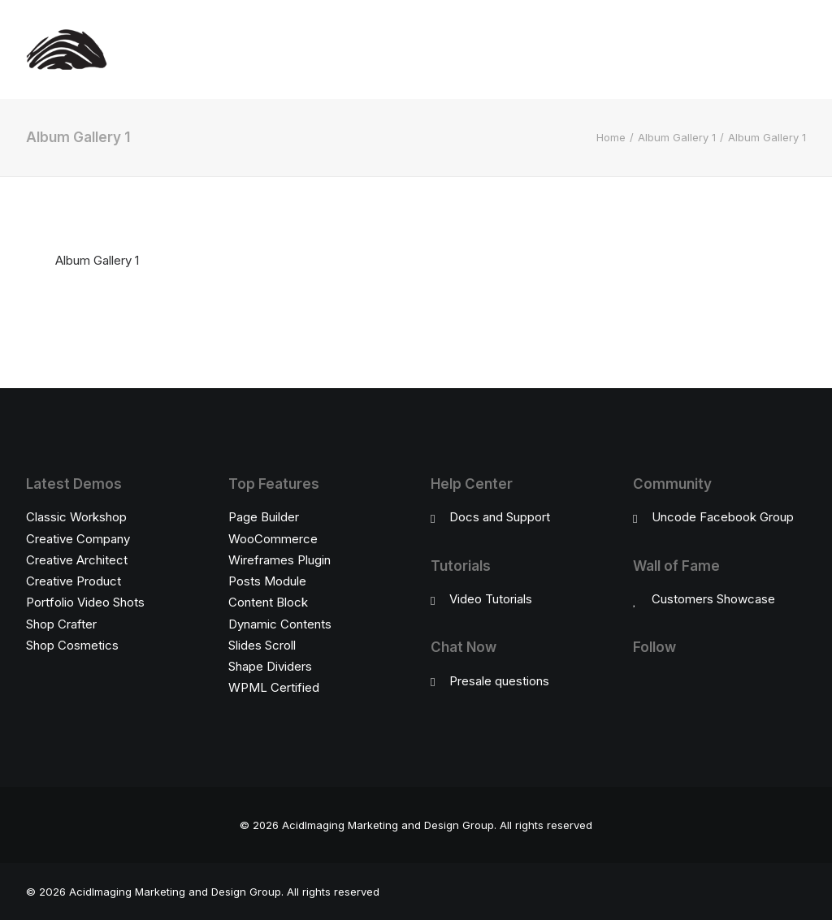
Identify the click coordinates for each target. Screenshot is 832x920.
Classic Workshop (76, 517)
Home (611, 137)
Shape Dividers (270, 666)
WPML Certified (273, 687)
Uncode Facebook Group (723, 517)
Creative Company (78, 538)
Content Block (268, 602)
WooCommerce (273, 538)
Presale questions (499, 681)
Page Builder (263, 517)
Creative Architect (77, 560)
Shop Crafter (61, 624)
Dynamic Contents (280, 624)
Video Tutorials (490, 599)
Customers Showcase (713, 599)
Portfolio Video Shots (85, 602)
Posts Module (267, 581)
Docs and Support (499, 517)
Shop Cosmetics (72, 645)
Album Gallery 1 (677, 137)
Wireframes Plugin (279, 560)
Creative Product (73, 581)
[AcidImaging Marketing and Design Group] (66, 49)
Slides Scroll (262, 645)
